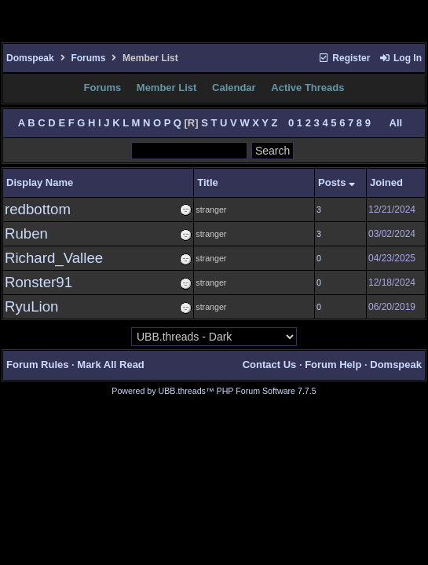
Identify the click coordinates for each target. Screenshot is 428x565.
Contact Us (270, 364)
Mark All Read (110, 364)
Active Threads (307, 87)
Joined (386, 182)
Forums (88, 58)
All (396, 123)
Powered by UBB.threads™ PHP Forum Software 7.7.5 (214, 391)
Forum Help (333, 364)
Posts (336, 182)
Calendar (234, 87)
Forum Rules (37, 364)
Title (207, 182)
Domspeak (30, 58)
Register (344, 58)
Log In (400, 58)
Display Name (39, 182)
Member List (167, 87)
